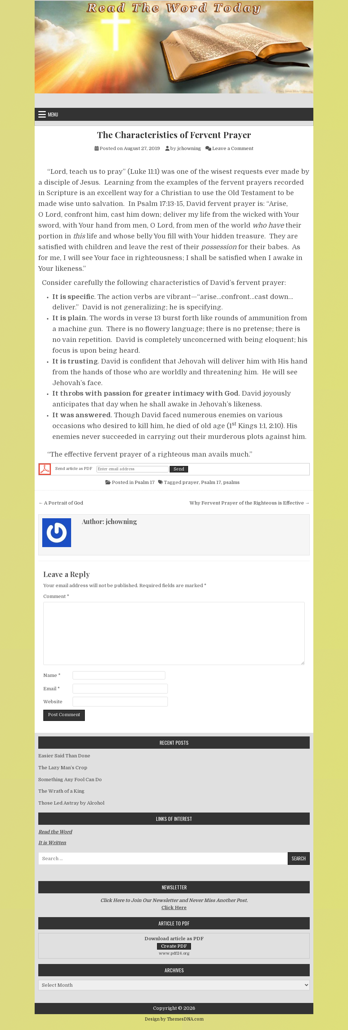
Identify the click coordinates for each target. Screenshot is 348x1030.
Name (52, 675)
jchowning (189, 148)
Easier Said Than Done (64, 755)
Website (52, 701)
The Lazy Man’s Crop (62, 767)
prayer (190, 482)
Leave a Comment (232, 148)
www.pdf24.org (174, 953)
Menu (53, 114)
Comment (56, 596)
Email (51, 688)
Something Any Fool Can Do (70, 779)
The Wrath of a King (61, 791)
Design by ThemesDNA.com (174, 1019)
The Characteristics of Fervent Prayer (174, 134)
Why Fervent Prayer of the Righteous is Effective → (250, 503)
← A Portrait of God (60, 503)
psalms (231, 482)
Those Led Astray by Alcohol (71, 803)
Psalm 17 (145, 482)
